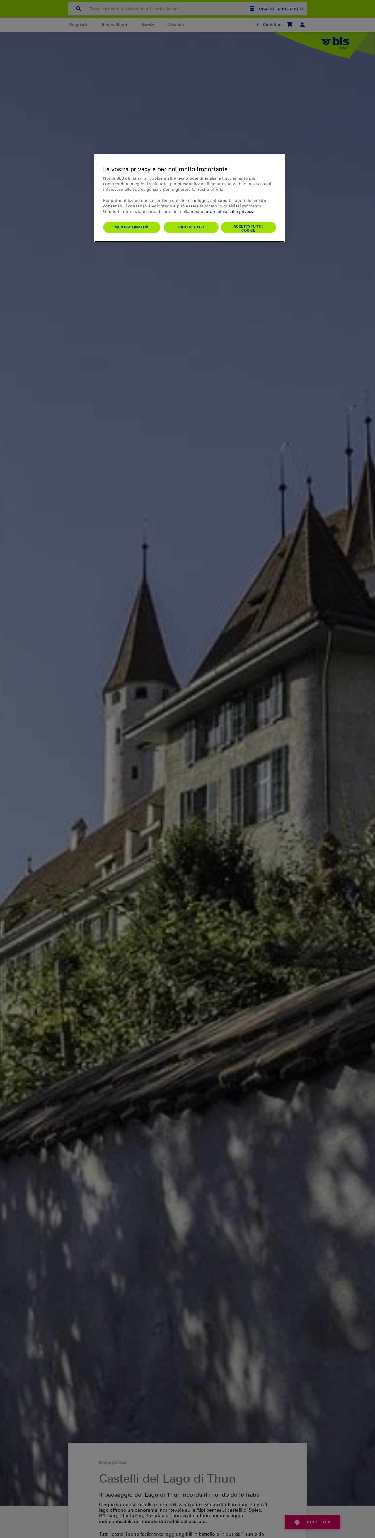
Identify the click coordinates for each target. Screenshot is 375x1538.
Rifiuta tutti (191, 227)
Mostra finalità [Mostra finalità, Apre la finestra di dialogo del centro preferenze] (132, 227)
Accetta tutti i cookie (248, 228)
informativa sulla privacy (228, 211)
